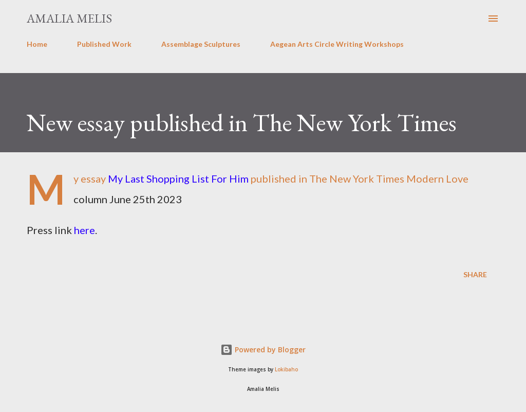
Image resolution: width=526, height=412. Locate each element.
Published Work (104, 44)
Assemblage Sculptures (200, 44)
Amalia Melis (69, 18)
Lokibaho (286, 369)
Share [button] (475, 274)
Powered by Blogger (263, 349)
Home (37, 44)
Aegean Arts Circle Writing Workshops (337, 44)
